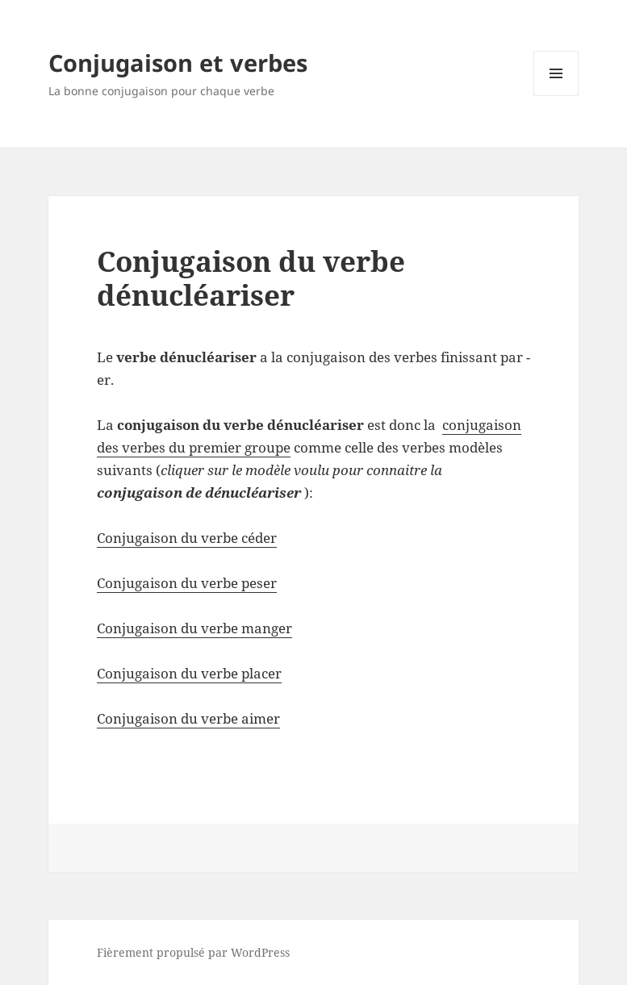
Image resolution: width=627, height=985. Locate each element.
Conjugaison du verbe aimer (188, 718)
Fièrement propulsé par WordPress (193, 952)
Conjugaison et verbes (177, 62)
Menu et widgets (556, 95)
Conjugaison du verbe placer (189, 673)
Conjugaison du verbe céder (187, 537)
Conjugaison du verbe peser (187, 583)
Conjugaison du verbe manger (194, 628)
